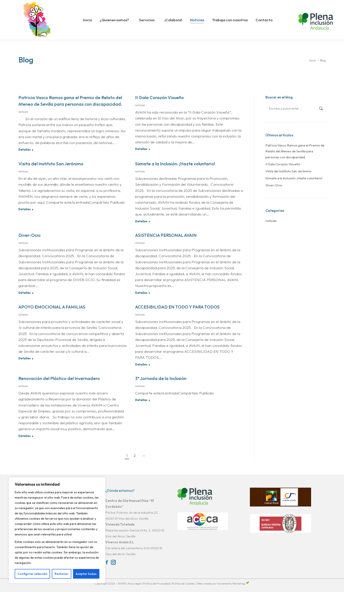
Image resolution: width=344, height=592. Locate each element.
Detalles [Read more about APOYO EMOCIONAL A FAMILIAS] (24, 358)
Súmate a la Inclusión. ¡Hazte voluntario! (175, 163)
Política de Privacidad (156, 583)
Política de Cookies (183, 583)
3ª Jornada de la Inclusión (160, 378)
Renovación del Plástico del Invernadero (59, 378)
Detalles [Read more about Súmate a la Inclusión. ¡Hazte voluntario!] (141, 221)
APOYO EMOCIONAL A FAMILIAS (51, 307)
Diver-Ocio (29, 235)
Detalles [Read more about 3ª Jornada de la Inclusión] (141, 400)
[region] (57, 530)
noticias (23, 111)
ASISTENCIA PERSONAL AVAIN (166, 235)
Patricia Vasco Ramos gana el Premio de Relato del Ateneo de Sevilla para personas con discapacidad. (294, 151)
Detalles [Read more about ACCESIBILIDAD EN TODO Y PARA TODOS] (141, 364)
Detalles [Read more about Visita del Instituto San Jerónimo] (24, 209)
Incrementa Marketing (233, 583)
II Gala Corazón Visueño (159, 97)
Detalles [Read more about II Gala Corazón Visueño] (141, 149)
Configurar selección (32, 574)
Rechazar (61, 574)
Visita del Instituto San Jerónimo (50, 163)
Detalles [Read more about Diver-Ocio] (24, 292)
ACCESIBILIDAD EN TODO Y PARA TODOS (177, 307)
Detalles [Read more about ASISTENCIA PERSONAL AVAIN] (141, 292)
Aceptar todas (86, 574)
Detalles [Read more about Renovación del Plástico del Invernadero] (24, 436)
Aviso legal (135, 583)
